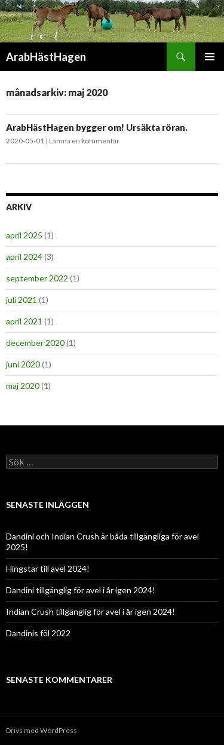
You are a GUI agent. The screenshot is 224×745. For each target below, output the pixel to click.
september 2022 (37, 278)
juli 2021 (21, 300)
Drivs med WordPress (41, 730)
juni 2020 (23, 364)
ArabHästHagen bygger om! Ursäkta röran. (97, 127)
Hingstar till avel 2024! (48, 568)
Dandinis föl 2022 (38, 633)
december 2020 (35, 343)
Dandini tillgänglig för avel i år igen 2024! (80, 590)
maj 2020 (22, 386)
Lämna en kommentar (84, 140)
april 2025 (24, 235)
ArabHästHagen (46, 56)
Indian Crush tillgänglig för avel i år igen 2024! (90, 611)
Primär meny (209, 56)
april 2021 (24, 321)
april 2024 (24, 257)
